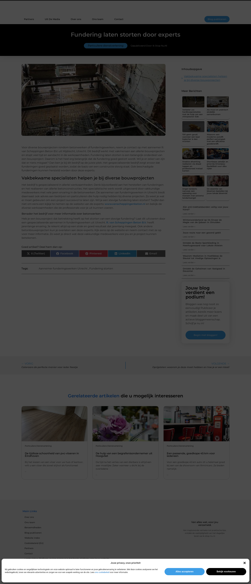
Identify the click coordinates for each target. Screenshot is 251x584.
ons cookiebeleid (102, 572)
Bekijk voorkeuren (226, 571)
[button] (244, 563)
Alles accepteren (185, 571)
